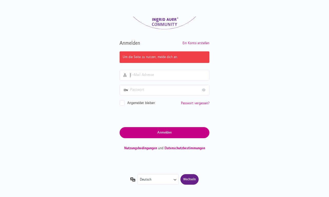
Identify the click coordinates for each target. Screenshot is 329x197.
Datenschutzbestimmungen (184, 148)
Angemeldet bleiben (141, 103)
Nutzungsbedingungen (140, 148)
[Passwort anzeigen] (204, 90)
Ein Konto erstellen (195, 43)
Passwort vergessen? (195, 103)
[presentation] (159, 116)
